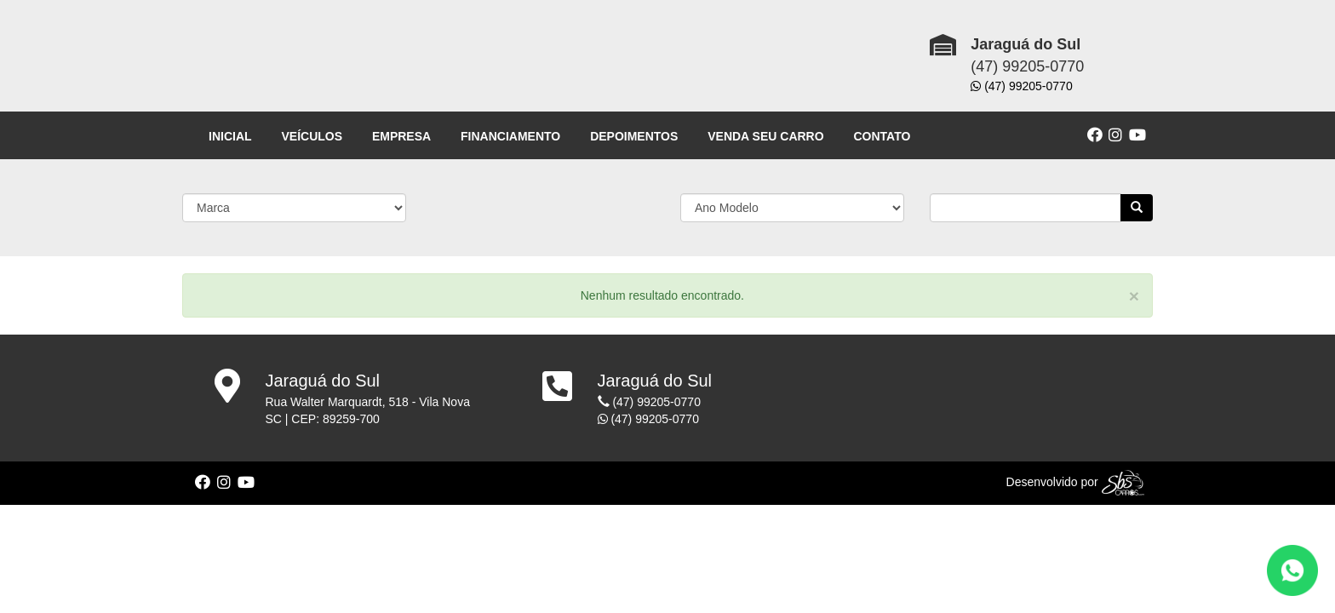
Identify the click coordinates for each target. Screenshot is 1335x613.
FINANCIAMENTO (510, 136)
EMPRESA (401, 136)
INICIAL (230, 136)
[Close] (1134, 296)
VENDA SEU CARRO (765, 136)
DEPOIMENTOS (634, 136)
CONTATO (882, 136)
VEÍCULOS (311, 136)
